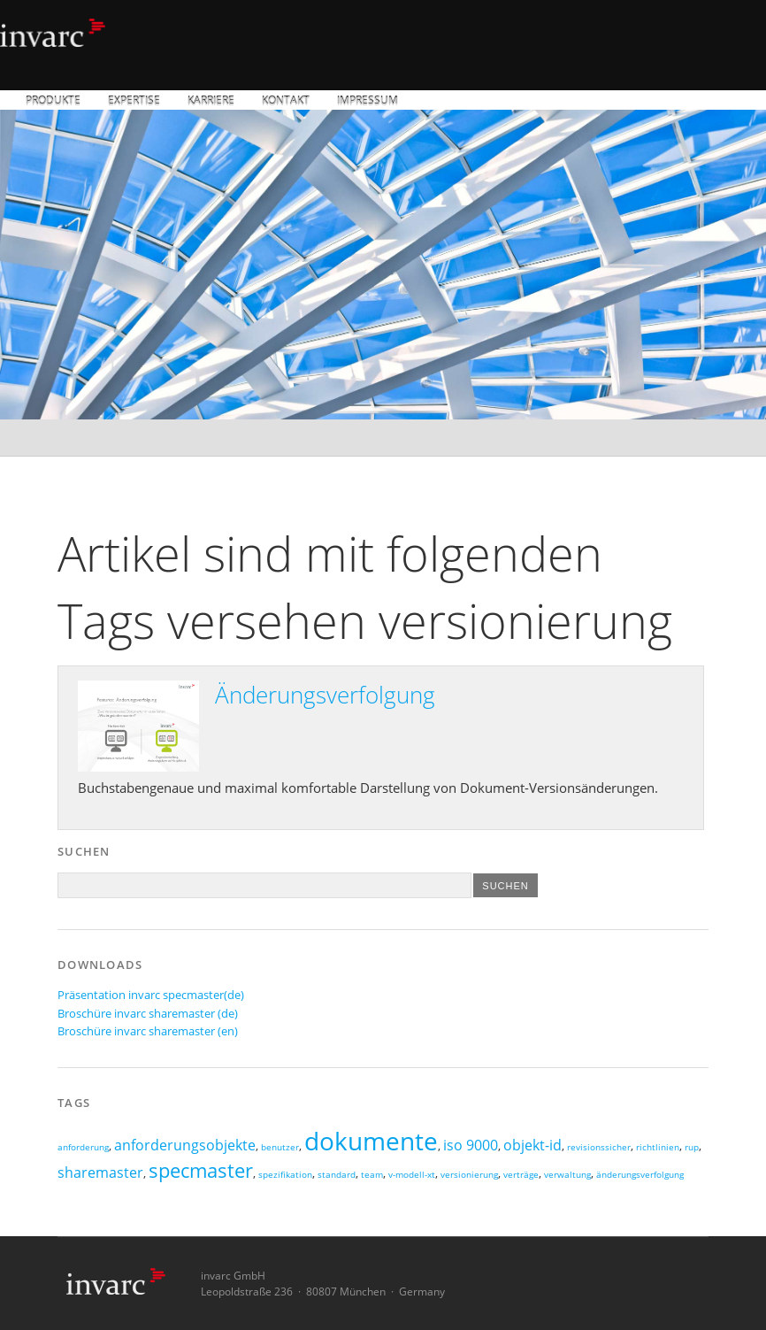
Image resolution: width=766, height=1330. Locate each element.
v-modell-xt (411, 1174)
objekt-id (532, 1145)
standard (337, 1174)
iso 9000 (470, 1145)
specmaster (201, 1170)
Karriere (211, 101)
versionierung (469, 1174)
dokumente (371, 1140)
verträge (521, 1174)
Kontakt (286, 101)
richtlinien (657, 1147)
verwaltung (567, 1174)
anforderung (83, 1147)
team (372, 1174)
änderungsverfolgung (640, 1174)
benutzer (280, 1147)
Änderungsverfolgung (325, 695)
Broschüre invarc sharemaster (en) (147, 1031)
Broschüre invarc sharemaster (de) (147, 1013)
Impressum (367, 101)
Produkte (53, 101)
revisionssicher (599, 1147)
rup (692, 1147)
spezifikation (285, 1174)
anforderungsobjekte (185, 1145)
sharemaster (100, 1172)
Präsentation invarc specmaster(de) (150, 995)
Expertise (134, 101)
